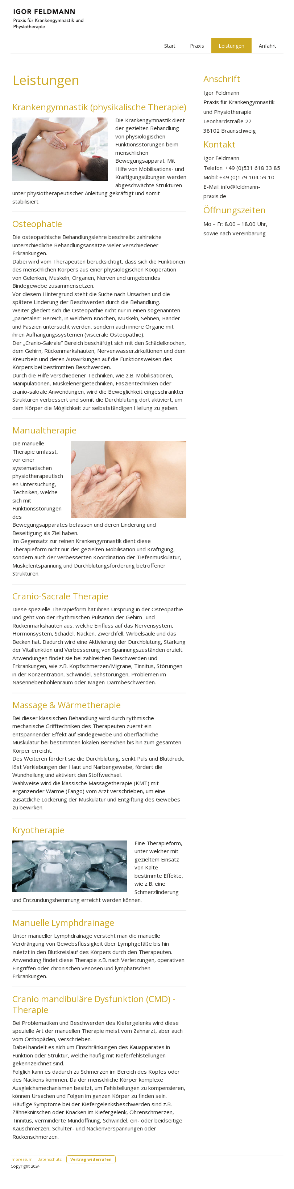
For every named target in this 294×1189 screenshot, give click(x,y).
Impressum (22, 1159)
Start (169, 45)
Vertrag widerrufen (91, 1159)
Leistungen (231, 45)
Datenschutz (49, 1159)
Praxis (197, 45)
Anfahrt (267, 45)
